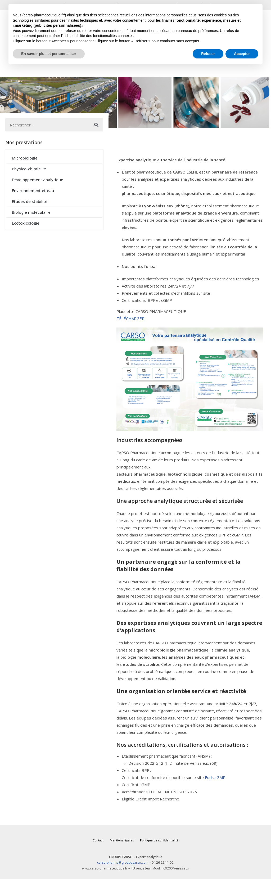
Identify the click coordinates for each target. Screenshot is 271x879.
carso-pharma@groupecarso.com (122, 862)
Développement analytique (37, 179)
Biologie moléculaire (31, 212)
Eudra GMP (215, 777)
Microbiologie (25, 158)
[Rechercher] (96, 124)
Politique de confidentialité (159, 840)
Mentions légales (122, 840)
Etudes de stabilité (29, 201)
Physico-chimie (29, 168)
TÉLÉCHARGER (130, 318)
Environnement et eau (33, 190)
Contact (98, 840)
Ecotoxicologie (25, 223)
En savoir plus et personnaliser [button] (48, 54)
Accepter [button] (242, 54)
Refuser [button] (208, 54)
